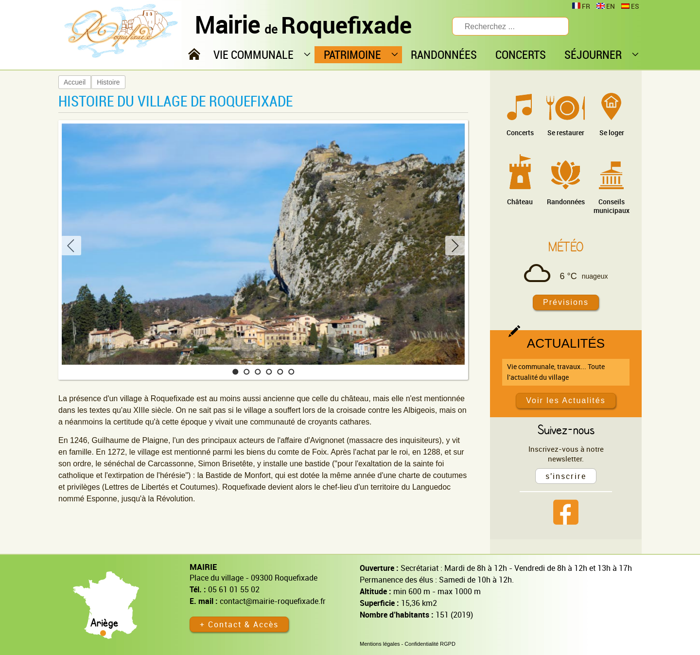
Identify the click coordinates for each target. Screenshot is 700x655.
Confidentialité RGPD (429, 644)
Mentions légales (380, 644)
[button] (235, 372)
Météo (565, 246)
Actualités (566, 343)
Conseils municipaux (612, 206)
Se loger (611, 132)
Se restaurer (565, 132)
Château (520, 201)
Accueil (75, 82)
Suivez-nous (566, 429)
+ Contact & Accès (239, 624)
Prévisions (566, 302)
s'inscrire (565, 476)
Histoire (108, 82)
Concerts (520, 132)
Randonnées (566, 201)
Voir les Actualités (565, 400)
